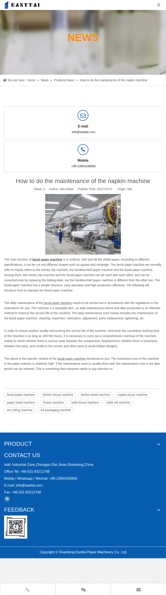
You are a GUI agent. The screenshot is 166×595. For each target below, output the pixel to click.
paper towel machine (21, 402)
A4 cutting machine (20, 410)
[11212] (15, 527)
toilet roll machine (118, 402)
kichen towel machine (95, 394)
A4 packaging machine (55, 410)
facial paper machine (21, 394)
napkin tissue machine (133, 394)
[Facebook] (7, 498)
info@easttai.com (83, 132)
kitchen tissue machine (58, 394)
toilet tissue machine (85, 402)
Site (129, 189)
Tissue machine (53, 402)
